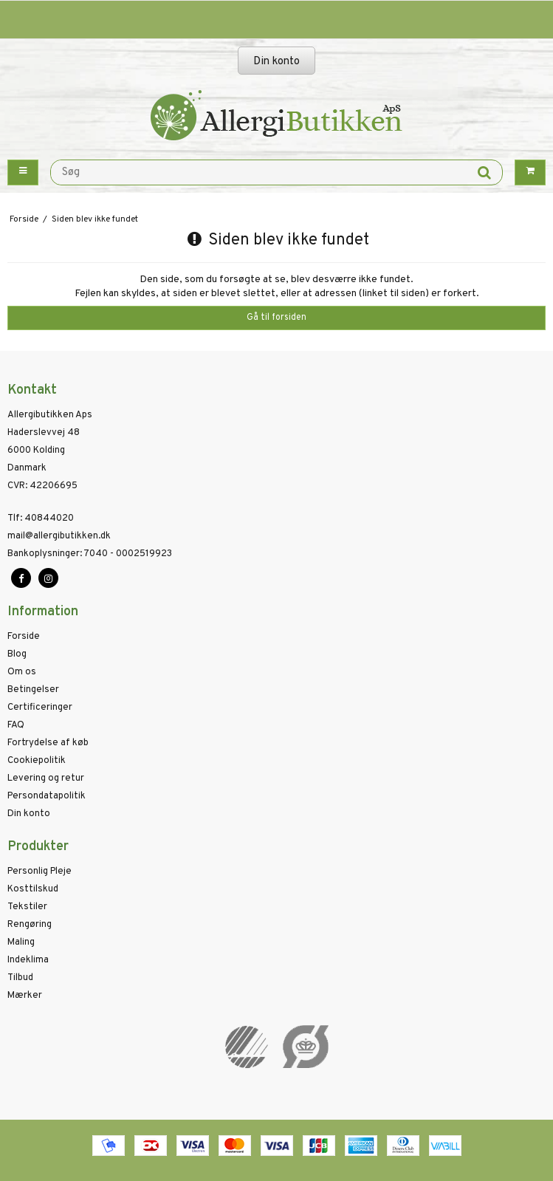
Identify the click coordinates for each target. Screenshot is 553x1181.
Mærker (24, 996)
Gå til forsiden (276, 318)
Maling (21, 942)
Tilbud (20, 978)
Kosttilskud (32, 889)
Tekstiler (27, 907)
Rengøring (29, 925)
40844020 (40, 518)
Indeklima (28, 960)
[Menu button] (22, 172)
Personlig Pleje (39, 871)
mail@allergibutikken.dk (59, 536)
